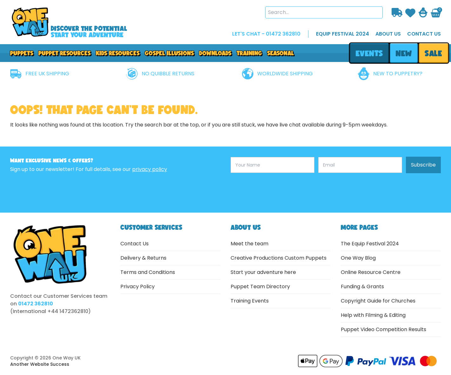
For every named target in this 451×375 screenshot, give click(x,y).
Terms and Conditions (147, 272)
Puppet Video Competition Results (383, 329)
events (369, 53)
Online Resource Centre (371, 272)
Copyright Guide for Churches (378, 300)
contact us (424, 34)
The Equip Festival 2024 (370, 243)
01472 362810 (35, 303)
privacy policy (149, 169)
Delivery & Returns (143, 258)
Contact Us (134, 243)
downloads (215, 53)
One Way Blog (358, 258)
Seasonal (280, 53)
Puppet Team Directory (260, 286)
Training (249, 53)
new (404, 53)
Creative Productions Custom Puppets (278, 258)
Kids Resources (118, 53)
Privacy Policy (137, 286)
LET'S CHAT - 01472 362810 (266, 34)
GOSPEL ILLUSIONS (169, 53)
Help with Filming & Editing (373, 315)
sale (433, 53)
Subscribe (423, 164)
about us (388, 34)
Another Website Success (39, 364)
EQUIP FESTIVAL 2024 (342, 34)
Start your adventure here (263, 272)
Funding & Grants (362, 286)
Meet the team (249, 243)
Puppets (21, 53)
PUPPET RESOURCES (64, 53)
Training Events (250, 300)
